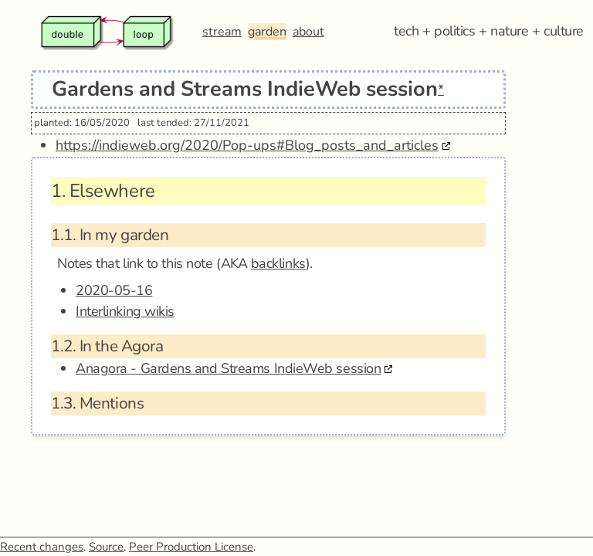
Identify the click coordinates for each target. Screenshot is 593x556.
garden (267, 31)
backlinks (278, 263)
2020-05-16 (114, 290)
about (308, 31)
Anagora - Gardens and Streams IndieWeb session (228, 368)
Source (106, 546)
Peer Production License (191, 546)
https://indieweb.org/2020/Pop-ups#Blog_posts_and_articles (247, 145)
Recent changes (41, 546)
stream (222, 31)
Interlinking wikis (125, 311)
